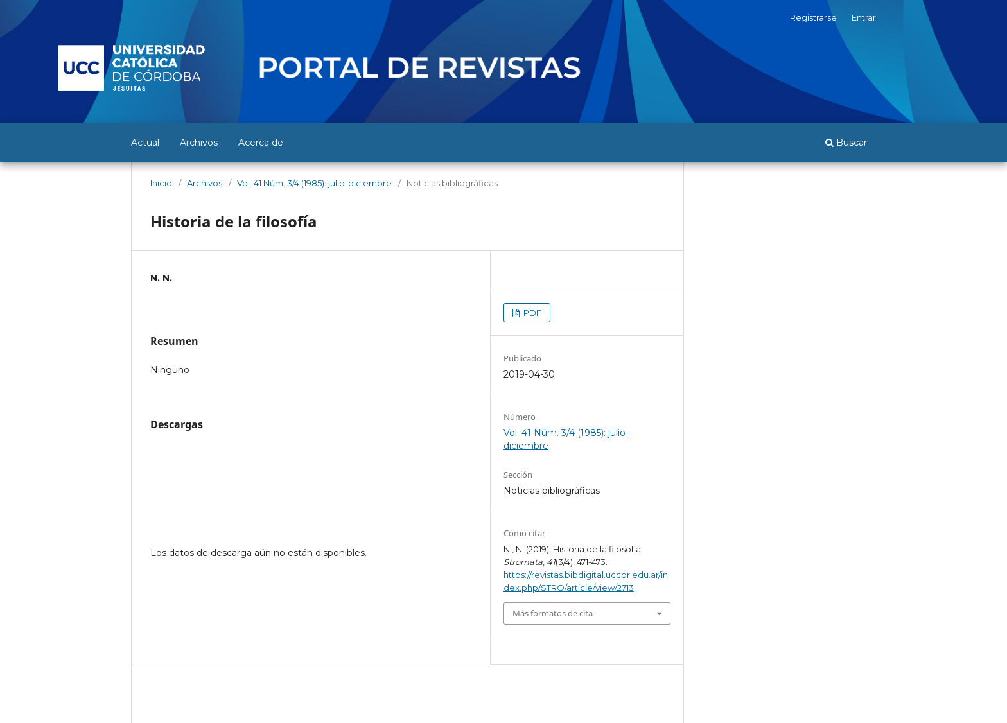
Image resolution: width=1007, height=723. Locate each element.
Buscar (846, 142)
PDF (531, 313)
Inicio (161, 183)
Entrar (864, 17)
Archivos (199, 142)
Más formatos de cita (552, 613)
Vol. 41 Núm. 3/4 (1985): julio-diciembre (314, 183)
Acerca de (260, 142)
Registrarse (813, 17)
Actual (145, 142)
